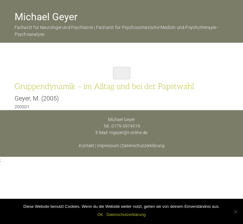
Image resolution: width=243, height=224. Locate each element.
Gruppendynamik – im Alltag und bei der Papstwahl (104, 86)
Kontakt (86, 145)
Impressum (108, 145)
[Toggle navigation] (121, 73)
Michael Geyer (46, 17)
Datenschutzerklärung (143, 145)
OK (100, 214)
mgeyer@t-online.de (128, 132)
